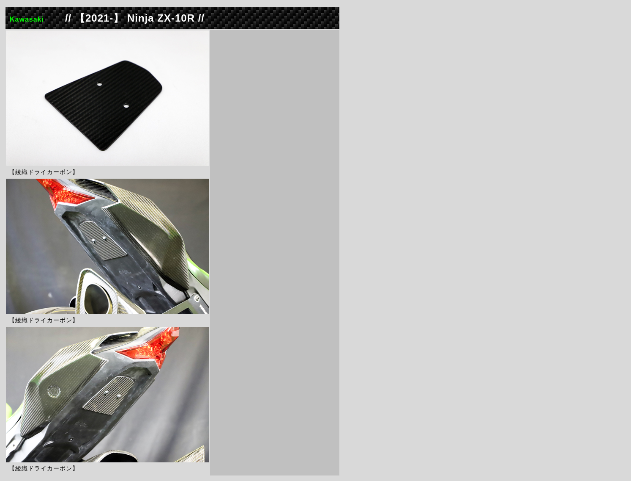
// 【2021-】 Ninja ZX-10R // (135, 18)
